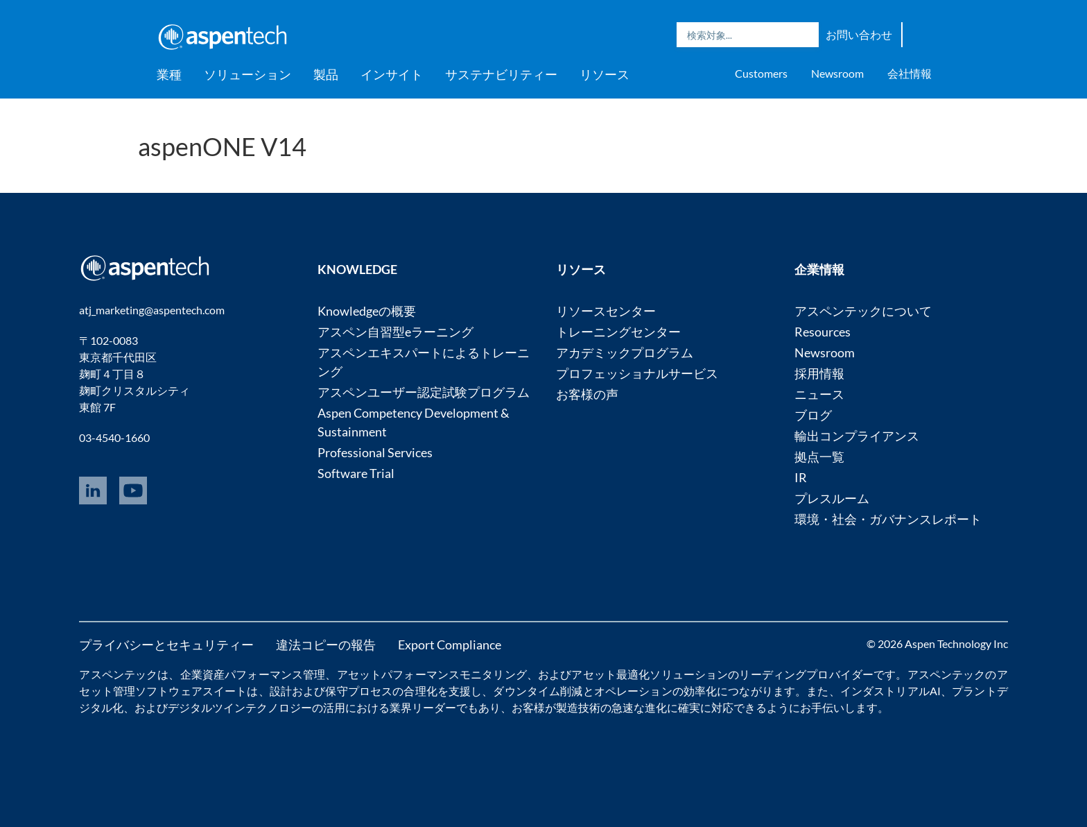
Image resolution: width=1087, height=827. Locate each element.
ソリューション (247, 74)
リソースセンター (606, 310)
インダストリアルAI (890, 690)
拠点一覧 (819, 456)
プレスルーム (831, 498)
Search (805, 34)
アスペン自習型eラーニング (395, 331)
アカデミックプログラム (624, 352)
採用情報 (819, 373)
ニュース (819, 394)
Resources (822, 331)
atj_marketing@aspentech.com (152, 309)
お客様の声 (587, 394)
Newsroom (837, 73)
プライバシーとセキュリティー (166, 644)
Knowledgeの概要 (367, 310)
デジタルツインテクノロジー (240, 707)
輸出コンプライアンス (856, 435)
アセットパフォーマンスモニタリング (432, 674)
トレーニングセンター (618, 331)
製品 (325, 74)
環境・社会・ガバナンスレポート (888, 519)
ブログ (813, 415)
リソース (604, 74)
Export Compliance (449, 644)
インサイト (391, 74)
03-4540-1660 (114, 437)
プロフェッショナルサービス (637, 373)
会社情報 (909, 73)
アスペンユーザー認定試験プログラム (424, 392)
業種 (169, 74)
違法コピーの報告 (326, 644)
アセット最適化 (610, 674)
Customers (761, 73)
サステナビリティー (501, 74)
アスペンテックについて (863, 310)
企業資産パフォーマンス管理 (253, 674)
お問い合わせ (859, 34)
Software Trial (356, 473)
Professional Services (375, 452)
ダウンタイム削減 (537, 690)
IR (800, 477)
